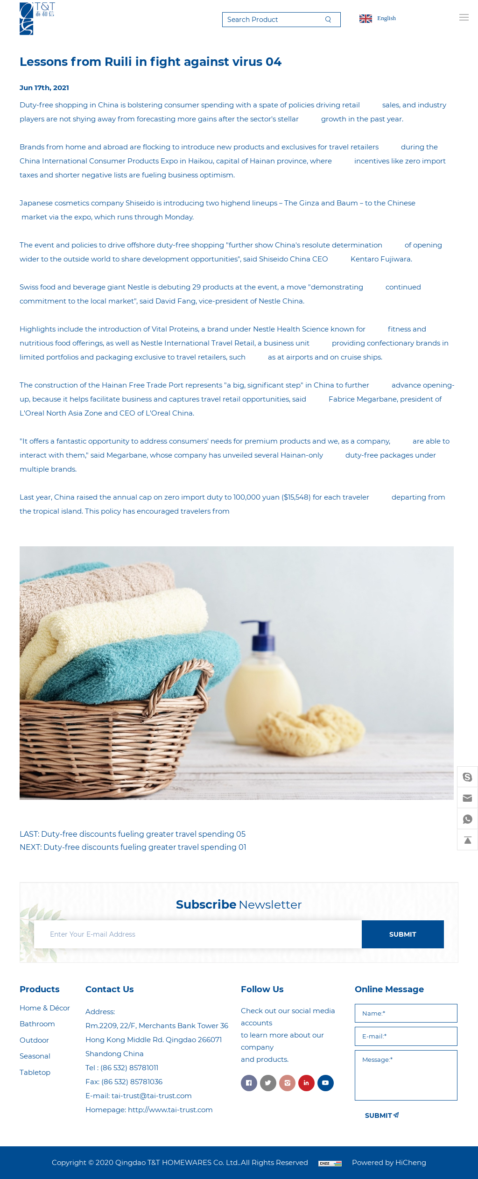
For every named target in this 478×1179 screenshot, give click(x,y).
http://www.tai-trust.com (170, 1109)
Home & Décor (45, 1007)
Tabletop (35, 1072)
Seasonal (35, 1056)
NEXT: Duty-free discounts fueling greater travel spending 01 (133, 847)
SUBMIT (402, 934)
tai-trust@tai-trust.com (152, 1095)
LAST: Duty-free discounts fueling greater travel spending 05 (133, 834)
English (386, 17)
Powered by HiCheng (389, 1162)
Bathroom (37, 1023)
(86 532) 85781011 (129, 1067)
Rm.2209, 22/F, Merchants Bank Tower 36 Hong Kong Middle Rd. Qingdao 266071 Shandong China (156, 1039)
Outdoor (34, 1040)
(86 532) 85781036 (131, 1081)
